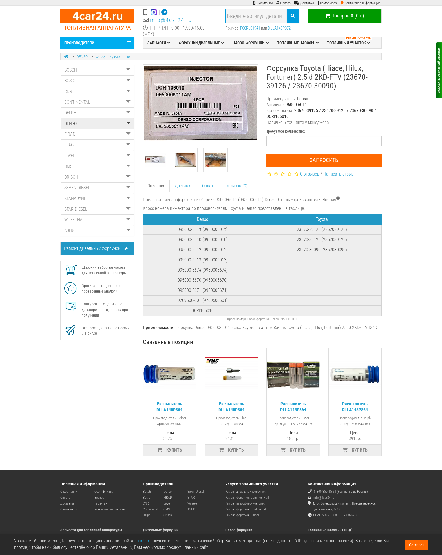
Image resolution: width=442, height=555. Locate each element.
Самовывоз (68, 509)
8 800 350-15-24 (325, 492)
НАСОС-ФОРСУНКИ (251, 43)
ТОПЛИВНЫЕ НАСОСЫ (298, 43)
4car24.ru (143, 540)
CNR (97, 91)
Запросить (324, 160)
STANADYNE (97, 198)
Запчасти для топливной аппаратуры (91, 530)
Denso (167, 492)
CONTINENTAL (97, 102)
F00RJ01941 (250, 28)
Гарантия (100, 503)
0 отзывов (309, 174)
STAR (191, 498)
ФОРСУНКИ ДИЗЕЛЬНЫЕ (201, 43)
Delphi (147, 515)
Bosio (146, 498)
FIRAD (97, 134)
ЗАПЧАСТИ (158, 43)
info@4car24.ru (171, 20)
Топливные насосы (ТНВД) (330, 530)
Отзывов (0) (236, 185)
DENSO (82, 56)
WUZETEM (97, 220)
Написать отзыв (338, 174)
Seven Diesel (195, 492)
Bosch (147, 492)
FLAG (97, 145)
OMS (97, 166)
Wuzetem (193, 503)
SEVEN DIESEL (97, 187)
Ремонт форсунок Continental (245, 509)
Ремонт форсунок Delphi (242, 515)
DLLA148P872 (279, 28)
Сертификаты (104, 492)
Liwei (167, 503)
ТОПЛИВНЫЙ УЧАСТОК (349, 41)
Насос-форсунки (238, 530)
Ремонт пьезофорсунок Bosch (245, 503)
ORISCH (97, 177)
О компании (68, 492)
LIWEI (97, 155)
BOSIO (97, 80)
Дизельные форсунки (160, 530)
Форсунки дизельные (113, 56)
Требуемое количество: (285, 131)
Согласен (416, 545)
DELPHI (97, 113)
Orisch (167, 515)
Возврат (100, 498)
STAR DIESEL (97, 209)
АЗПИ (97, 230)
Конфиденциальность (109, 509)
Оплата (209, 185)
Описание (156, 185)
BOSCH (97, 70)
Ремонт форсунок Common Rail (247, 498)
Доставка (184, 185)
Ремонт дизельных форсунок (96, 248)
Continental (150, 509)
